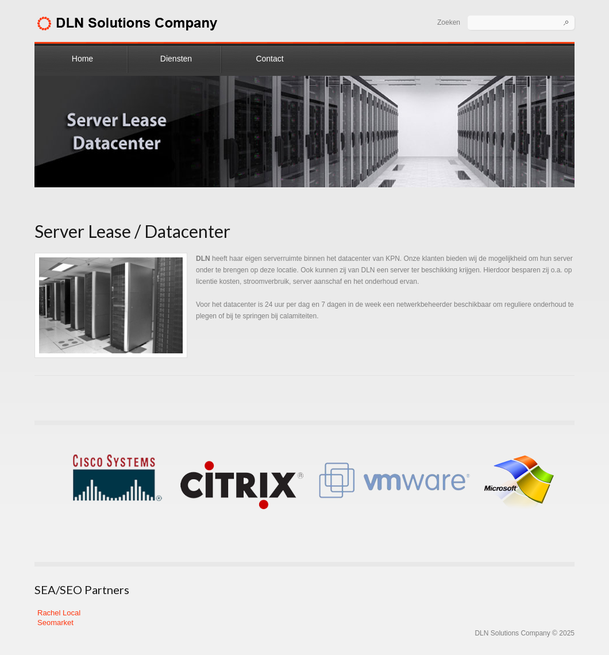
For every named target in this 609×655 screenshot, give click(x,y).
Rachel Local (58, 612)
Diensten (176, 58)
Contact (269, 58)
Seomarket (55, 622)
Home (82, 58)
